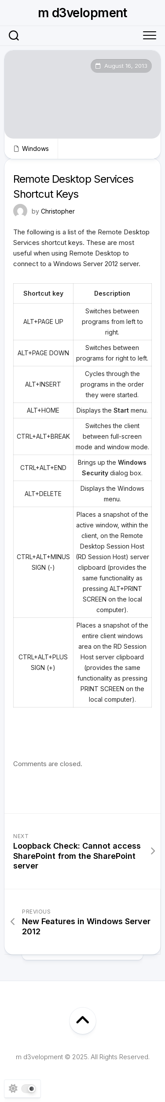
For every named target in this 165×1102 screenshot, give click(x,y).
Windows (35, 148)
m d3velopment (82, 12)
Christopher (58, 211)
